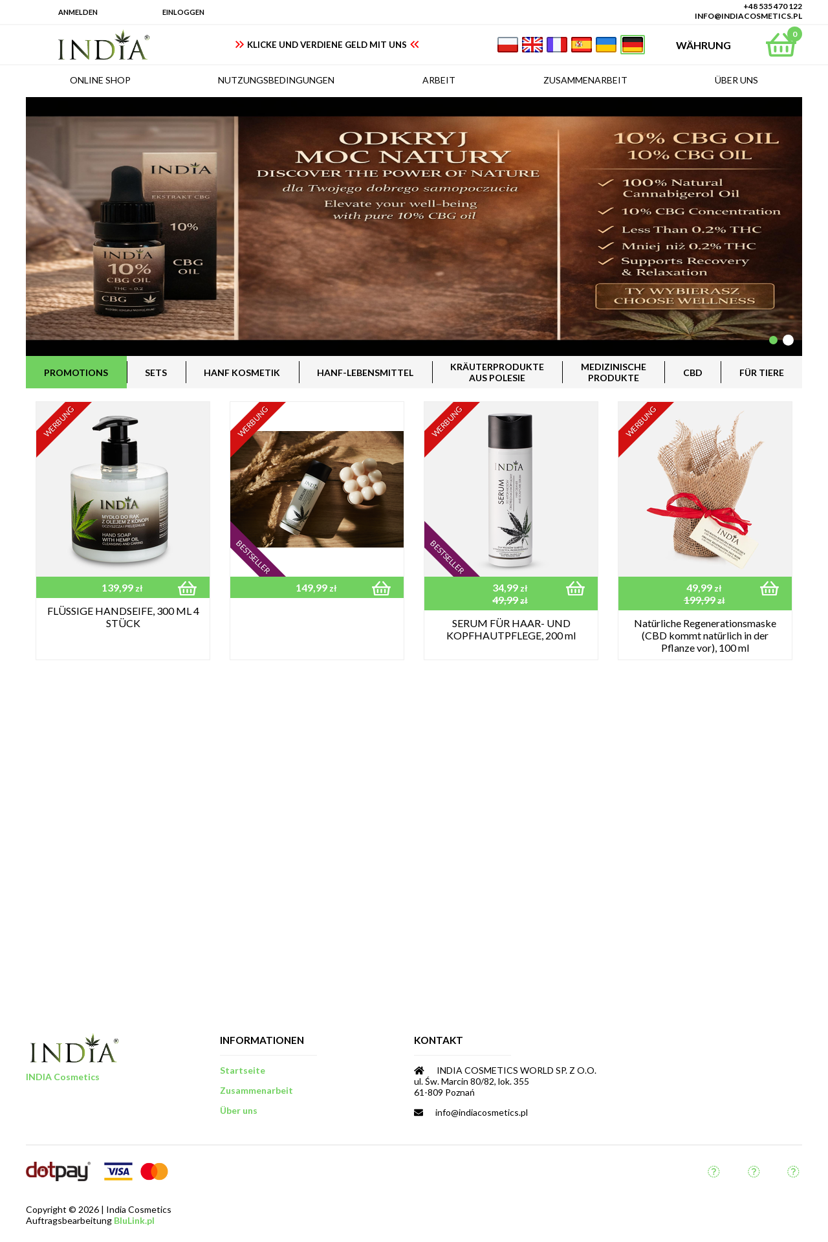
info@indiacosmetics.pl (748, 16)
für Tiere (761, 372)
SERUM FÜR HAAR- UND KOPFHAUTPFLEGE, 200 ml (511, 629)
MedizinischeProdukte (613, 372)
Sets (156, 372)
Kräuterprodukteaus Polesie (497, 372)
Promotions (76, 372)
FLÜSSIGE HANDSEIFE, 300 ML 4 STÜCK (123, 616)
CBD (693, 372)
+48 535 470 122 (772, 6)
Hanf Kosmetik (242, 372)
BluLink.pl (134, 1220)
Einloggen (183, 12)
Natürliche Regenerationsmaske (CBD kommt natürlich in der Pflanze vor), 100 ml (705, 635)
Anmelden (78, 12)
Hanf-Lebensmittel (365, 372)
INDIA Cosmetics (63, 1076)
